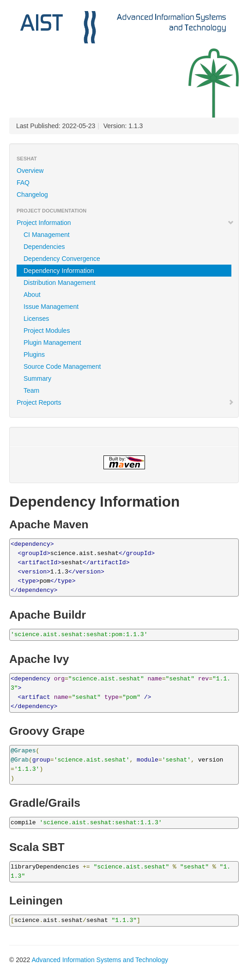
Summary (37, 378)
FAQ (23, 182)
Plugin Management (52, 342)
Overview (30, 170)
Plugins (34, 354)
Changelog (32, 194)
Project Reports (125, 402)
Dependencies (44, 246)
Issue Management (51, 306)
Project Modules (47, 330)
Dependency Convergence (62, 258)
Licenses (36, 318)
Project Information (125, 222)
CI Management (47, 234)
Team (31, 390)
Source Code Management (62, 366)
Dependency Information (59, 270)
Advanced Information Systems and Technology (99, 959)
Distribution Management (60, 282)
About (32, 294)
